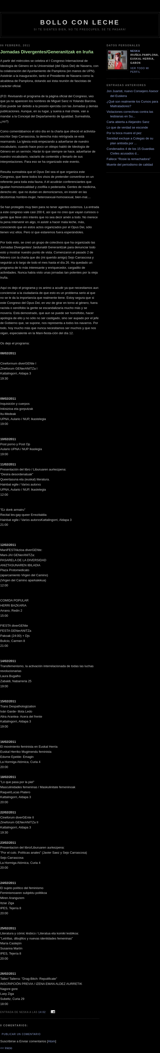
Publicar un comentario (21, 1034)
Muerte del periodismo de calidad (130, 164)
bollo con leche (80, 22)
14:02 (42, 1012)
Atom (51, 1041)
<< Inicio (6, 1048)
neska (135, 51)
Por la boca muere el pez (124, 133)
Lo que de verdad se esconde (127, 127)
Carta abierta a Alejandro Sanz (128, 122)
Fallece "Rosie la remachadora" (129, 159)
